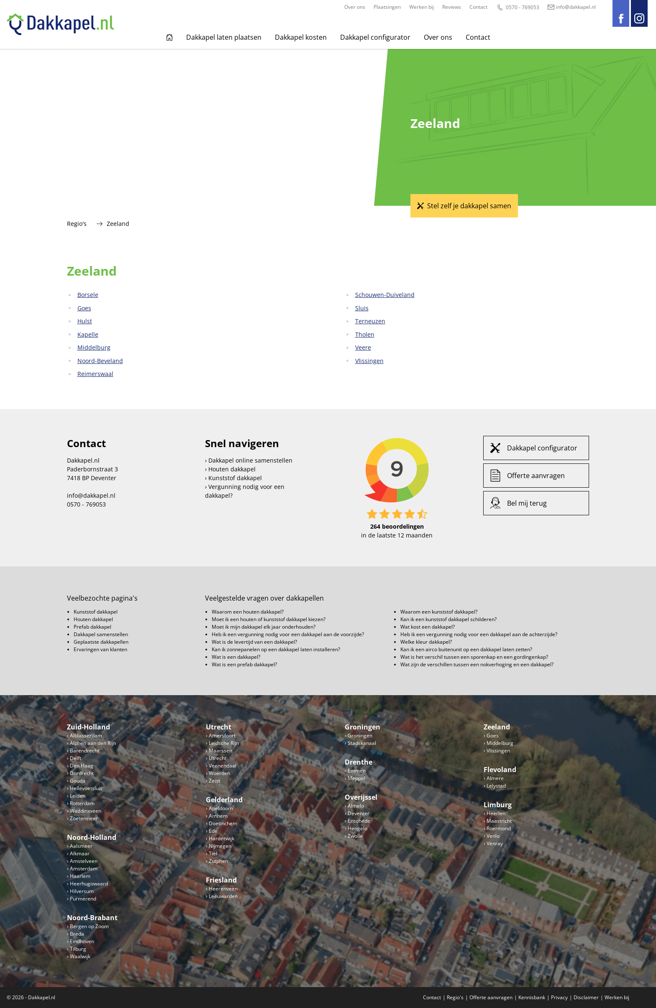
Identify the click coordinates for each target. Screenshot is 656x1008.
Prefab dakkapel (92, 626)
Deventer (358, 813)
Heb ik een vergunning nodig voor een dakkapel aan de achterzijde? (478, 634)
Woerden (219, 773)
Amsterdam (83, 868)
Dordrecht (82, 773)
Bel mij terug (527, 503)
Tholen (364, 334)
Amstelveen (83, 861)
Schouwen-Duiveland (385, 295)
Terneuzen (370, 321)
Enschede (359, 820)
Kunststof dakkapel (235, 478)
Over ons (354, 6)
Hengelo (357, 828)
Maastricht (499, 820)
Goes (84, 308)
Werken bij (421, 6)
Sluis (362, 308)
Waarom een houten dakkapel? (248, 611)
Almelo (356, 805)
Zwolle (355, 835)
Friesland (221, 880)
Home (169, 37)
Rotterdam (82, 803)
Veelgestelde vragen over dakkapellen (264, 598)
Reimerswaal (95, 374)
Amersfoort (222, 735)
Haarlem (80, 876)
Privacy (559, 997)
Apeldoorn (221, 808)
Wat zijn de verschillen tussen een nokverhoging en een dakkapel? (477, 664)
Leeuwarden (223, 896)
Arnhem (218, 815)
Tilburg (78, 948)
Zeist (214, 780)
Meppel (356, 778)
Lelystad (496, 785)
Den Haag (81, 765)
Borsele (87, 295)
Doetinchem (223, 823)
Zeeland (497, 727)
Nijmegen (220, 845)
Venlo (493, 835)
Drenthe (358, 762)
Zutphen (218, 861)
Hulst (84, 321)
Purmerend (83, 898)
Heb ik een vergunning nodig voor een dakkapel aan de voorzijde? (288, 634)
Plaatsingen (387, 6)
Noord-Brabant (92, 917)
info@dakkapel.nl (572, 6)
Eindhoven (82, 941)
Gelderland (224, 799)
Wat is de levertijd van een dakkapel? (254, 641)
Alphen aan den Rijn (93, 743)
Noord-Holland (91, 837)
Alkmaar (80, 853)
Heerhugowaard (89, 883)
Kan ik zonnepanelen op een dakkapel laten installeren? (276, 649)
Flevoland (500, 769)
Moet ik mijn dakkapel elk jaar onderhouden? (263, 626)
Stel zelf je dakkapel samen (469, 205)
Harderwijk (221, 838)
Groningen (362, 727)
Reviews (451, 6)
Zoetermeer (84, 818)
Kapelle (87, 334)
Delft (75, 758)
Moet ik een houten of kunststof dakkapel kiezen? (268, 619)
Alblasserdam (86, 735)
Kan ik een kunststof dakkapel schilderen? (448, 619)
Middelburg (93, 347)
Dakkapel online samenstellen (250, 460)
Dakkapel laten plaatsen (223, 37)
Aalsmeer (81, 845)
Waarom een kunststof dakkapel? (438, 611)
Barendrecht (84, 750)
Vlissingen (369, 361)
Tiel (213, 853)
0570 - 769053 (517, 7)
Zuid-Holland (88, 727)
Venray (495, 843)
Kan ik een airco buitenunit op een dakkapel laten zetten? (466, 649)
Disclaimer (586, 997)
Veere (363, 347)
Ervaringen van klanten (100, 649)
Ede (213, 830)
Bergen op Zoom (89, 926)
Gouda (77, 780)
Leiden (77, 795)
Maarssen (220, 750)
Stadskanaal (362, 743)
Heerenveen (223, 888)
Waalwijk (80, 956)
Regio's (77, 224)
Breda (77, 933)
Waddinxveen (85, 810)
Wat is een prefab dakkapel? (244, 664)
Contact (478, 6)
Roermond (499, 828)
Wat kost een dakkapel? (427, 626)
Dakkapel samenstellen (101, 634)
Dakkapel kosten (301, 37)
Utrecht (218, 727)
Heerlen (496, 813)
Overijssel (361, 797)
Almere (495, 778)
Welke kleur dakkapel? (426, 641)
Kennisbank (531, 997)
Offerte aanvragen (536, 475)
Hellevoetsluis (86, 788)
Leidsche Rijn (224, 743)
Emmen (357, 770)
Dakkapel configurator (375, 37)
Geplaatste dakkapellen (101, 641)
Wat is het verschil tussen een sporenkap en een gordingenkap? (474, 656)
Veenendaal (222, 765)
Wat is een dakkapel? (236, 656)
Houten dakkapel (232, 469)
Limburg (498, 804)
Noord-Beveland (100, 361)
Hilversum (82, 891)
